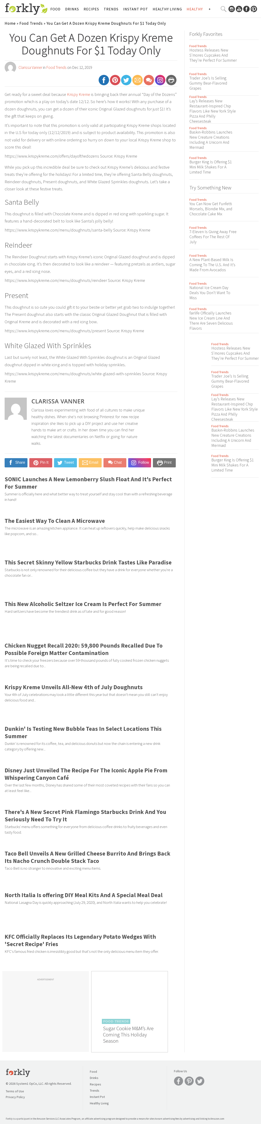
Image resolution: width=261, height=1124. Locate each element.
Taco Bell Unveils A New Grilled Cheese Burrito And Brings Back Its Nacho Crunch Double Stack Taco (87, 857)
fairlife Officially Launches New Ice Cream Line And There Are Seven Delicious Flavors (211, 321)
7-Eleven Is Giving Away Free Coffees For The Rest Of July (213, 236)
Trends (111, 9)
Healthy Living (167, 9)
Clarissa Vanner (30, 67)
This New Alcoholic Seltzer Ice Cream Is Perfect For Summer (83, 604)
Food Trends (31, 23)
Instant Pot (135, 9)
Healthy (195, 9)
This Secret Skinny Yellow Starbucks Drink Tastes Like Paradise (88, 562)
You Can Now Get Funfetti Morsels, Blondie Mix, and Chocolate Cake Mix (210, 208)
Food (55, 9)
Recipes (91, 9)
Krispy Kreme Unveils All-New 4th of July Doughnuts (74, 687)
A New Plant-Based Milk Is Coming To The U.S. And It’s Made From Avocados (212, 264)
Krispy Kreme (78, 94)
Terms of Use (15, 1091)
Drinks (72, 9)
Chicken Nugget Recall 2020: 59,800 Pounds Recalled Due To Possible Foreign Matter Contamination (84, 649)
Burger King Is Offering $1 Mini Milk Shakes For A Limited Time (210, 167)
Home (10, 23)
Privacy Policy (15, 1097)
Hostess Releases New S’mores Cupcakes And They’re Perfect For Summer (213, 55)
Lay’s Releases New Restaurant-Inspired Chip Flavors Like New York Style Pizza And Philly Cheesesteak (212, 111)
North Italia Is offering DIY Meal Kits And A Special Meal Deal (84, 895)
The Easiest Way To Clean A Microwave (55, 520)
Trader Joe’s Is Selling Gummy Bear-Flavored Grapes (208, 83)
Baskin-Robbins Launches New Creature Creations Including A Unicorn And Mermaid (210, 140)
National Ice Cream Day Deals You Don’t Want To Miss (209, 292)
